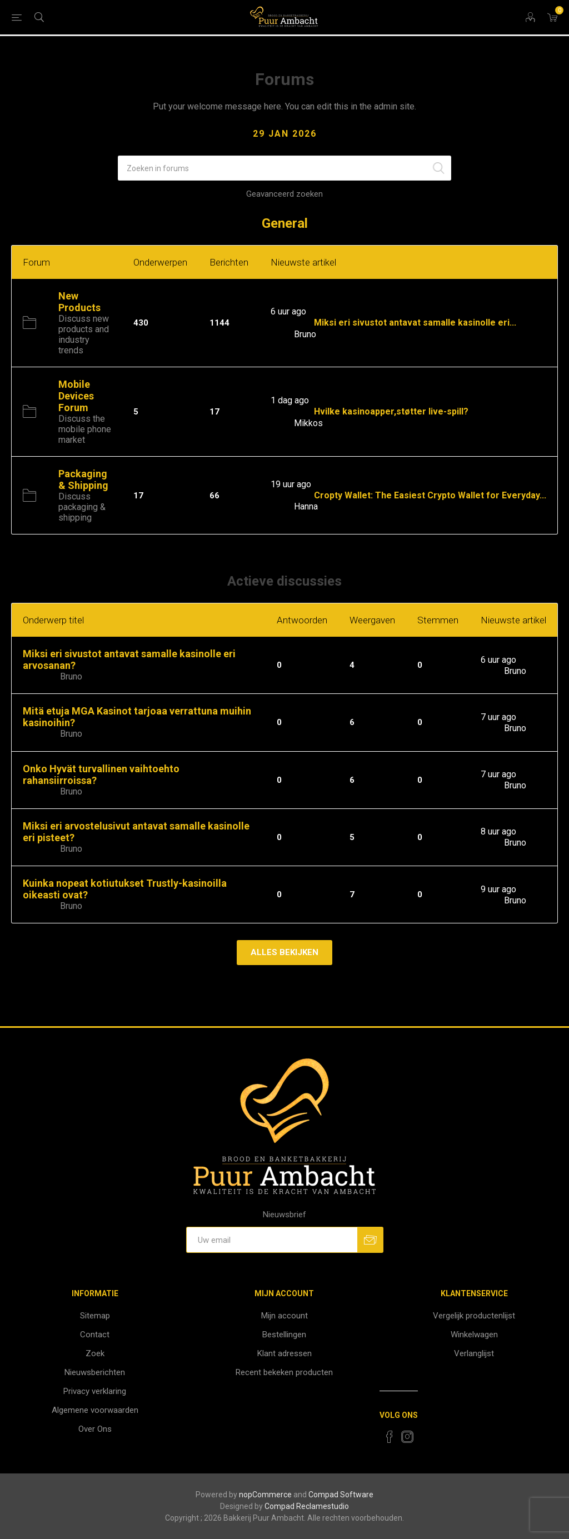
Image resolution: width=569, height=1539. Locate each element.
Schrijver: (40, 677)
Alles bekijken (284, 952)
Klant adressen (284, 1353)
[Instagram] (407, 1437)
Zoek (95, 1353)
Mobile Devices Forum (76, 395)
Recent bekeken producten (284, 1372)
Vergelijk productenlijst (474, 1316)
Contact (94, 1335)
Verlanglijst (474, 1353)
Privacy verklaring (94, 1391)
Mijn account (284, 1316)
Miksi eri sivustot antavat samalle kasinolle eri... (415, 323)
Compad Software (340, 1494)
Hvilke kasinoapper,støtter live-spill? (391, 412)
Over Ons (95, 1429)
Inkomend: (291, 323)
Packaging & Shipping (83, 479)
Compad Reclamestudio (306, 1506)
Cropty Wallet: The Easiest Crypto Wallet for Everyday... (430, 495)
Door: (281, 334)
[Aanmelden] (271, 1240)
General (285, 223)
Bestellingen (284, 1335)
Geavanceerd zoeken (284, 194)
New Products (79, 301)
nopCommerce (265, 1494)
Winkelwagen (474, 1335)
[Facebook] (389, 1437)
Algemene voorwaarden (95, 1410)
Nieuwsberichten (94, 1372)
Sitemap (95, 1316)
